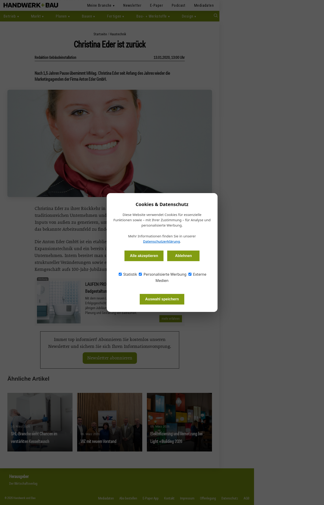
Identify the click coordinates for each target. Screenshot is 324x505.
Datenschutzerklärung (161, 241)
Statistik (128, 274)
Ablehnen (183, 256)
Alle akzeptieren (144, 256)
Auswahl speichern (162, 299)
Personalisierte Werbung (162, 274)
